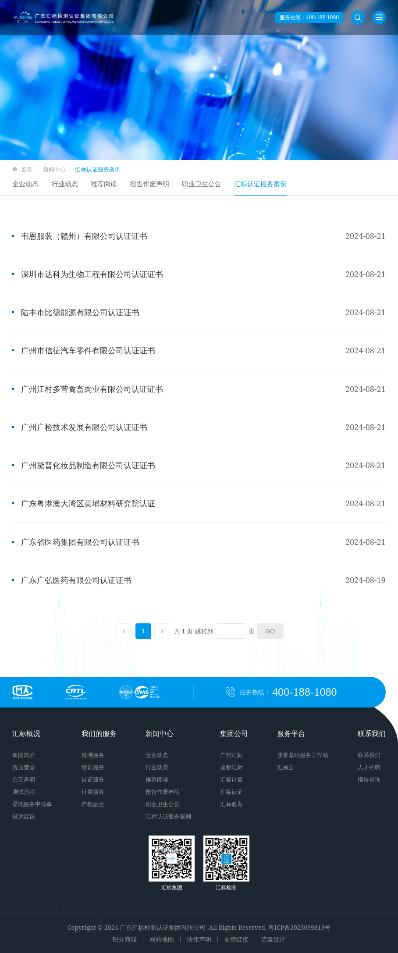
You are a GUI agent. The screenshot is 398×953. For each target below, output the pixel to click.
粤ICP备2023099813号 (299, 927)
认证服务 (93, 779)
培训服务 (93, 767)
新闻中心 (54, 169)
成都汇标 (231, 767)
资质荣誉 (23, 767)
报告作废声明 (149, 183)
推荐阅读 (104, 183)
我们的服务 (99, 733)
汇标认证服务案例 (260, 183)
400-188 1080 (322, 17)
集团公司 (234, 733)
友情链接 (236, 939)
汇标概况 (26, 733)
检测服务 (93, 755)
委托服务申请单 (32, 804)
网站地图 (161, 939)
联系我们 (372, 733)
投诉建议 (23, 816)
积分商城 (124, 939)
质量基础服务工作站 (302, 755)
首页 (26, 169)
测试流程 (23, 792)
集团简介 (23, 755)
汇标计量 (231, 779)
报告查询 (369, 779)
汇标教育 (231, 804)
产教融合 (93, 804)
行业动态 (65, 183)
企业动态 (25, 183)
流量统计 (273, 939)
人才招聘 (369, 767)
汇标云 (285, 767)
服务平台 (291, 733)
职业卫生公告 (201, 183)
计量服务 (93, 792)
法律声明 (199, 939)
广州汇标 (231, 755)
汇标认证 (231, 792)
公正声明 (23, 779)
